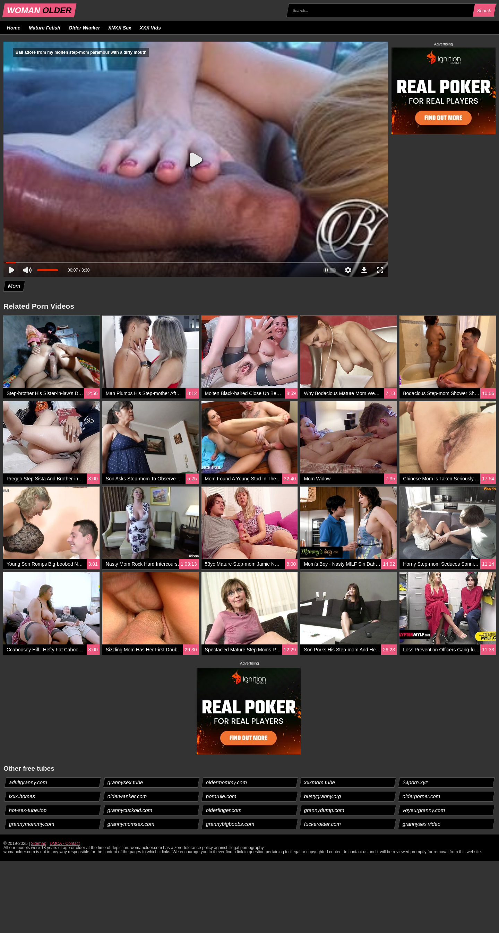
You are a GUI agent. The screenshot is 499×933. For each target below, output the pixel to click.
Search (484, 10)
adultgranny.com (28, 782)
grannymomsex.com (131, 824)
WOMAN (39, 10)
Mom (14, 286)
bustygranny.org (323, 796)
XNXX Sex (120, 28)
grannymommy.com (32, 824)
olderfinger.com (223, 810)
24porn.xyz (415, 782)
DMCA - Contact (65, 843)
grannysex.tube (125, 782)
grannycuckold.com (130, 810)
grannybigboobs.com (230, 824)
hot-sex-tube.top (28, 810)
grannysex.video (421, 824)
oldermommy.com (226, 782)
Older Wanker (84, 28)
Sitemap (38, 843)
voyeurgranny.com (424, 810)
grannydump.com (324, 810)
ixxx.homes (22, 796)
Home (14, 28)
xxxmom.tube (320, 782)
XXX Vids (150, 28)
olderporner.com (421, 796)
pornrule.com (221, 796)
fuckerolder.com (323, 824)
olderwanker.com (127, 796)
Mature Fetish (44, 28)
